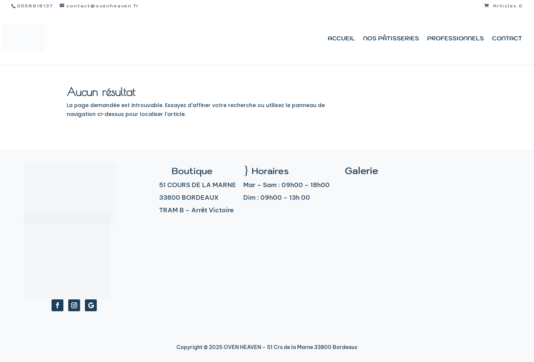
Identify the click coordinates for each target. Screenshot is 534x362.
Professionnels (455, 39)
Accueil (341, 39)
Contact (507, 39)
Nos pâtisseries (391, 39)
